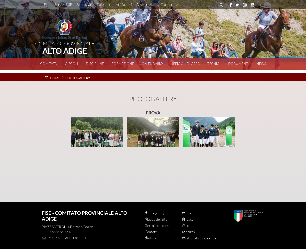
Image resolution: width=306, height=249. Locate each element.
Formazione (123, 64)
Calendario (152, 64)
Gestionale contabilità (196, 235)
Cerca (192, 206)
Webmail (156, 233)
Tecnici (213, 64)
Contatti (156, 226)
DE (259, 5)
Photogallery (160, 206)
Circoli (71, 64)
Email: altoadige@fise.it (67, 231)
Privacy (193, 213)
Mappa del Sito (161, 213)
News (261, 64)
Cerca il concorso (163, 220)
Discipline (95, 64)
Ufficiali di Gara (185, 64)
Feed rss (194, 226)
